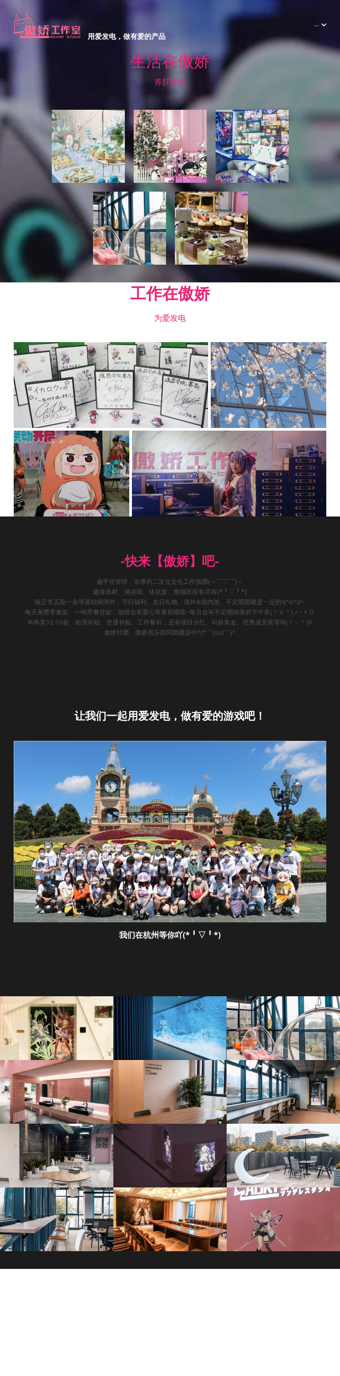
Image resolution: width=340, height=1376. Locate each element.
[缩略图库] (88, 146)
